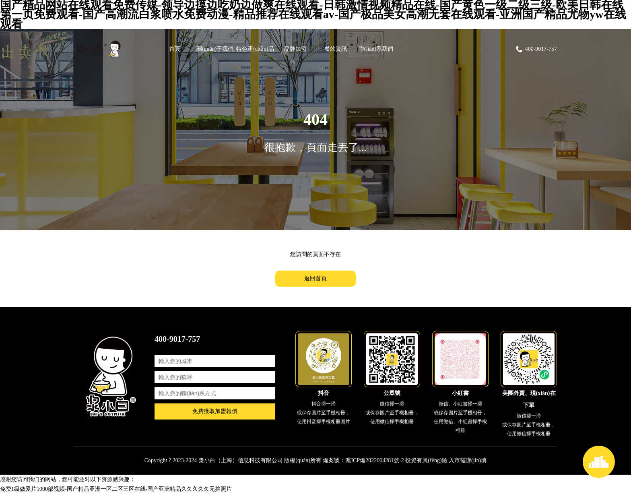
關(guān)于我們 (215, 49)
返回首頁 (315, 278)
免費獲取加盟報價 (214, 411)
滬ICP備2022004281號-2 (374, 460)
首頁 (174, 49)
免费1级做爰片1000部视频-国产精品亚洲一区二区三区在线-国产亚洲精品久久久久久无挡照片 (116, 489)
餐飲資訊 (335, 49)
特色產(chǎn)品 (255, 49)
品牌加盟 (295, 49)
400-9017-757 (536, 49)
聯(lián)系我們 (376, 49)
